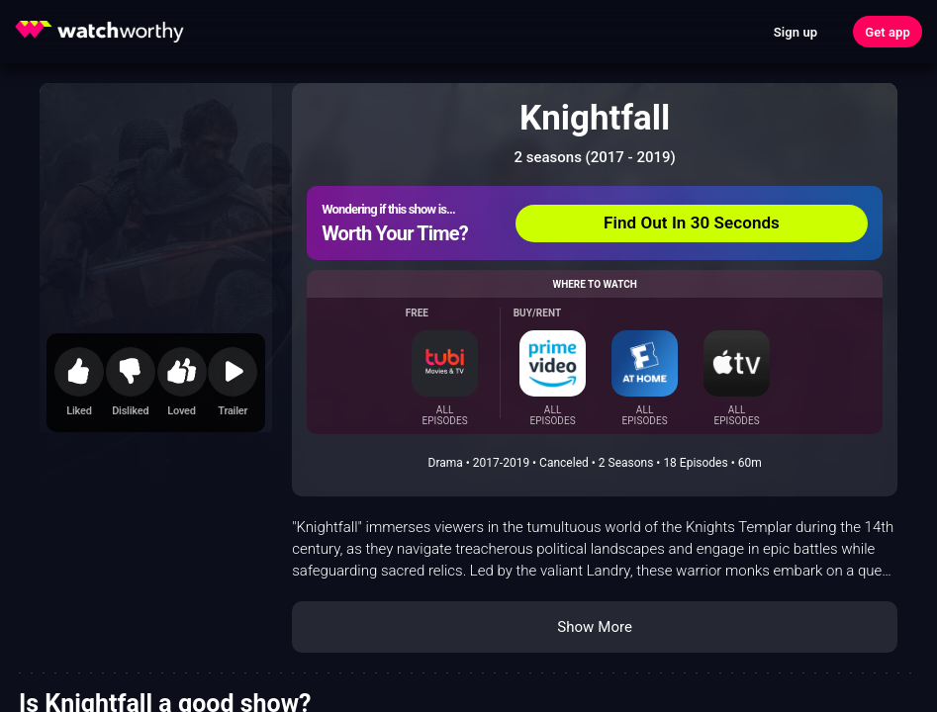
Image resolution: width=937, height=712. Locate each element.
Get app (887, 32)
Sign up (795, 32)
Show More (594, 627)
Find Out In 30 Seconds (692, 222)
